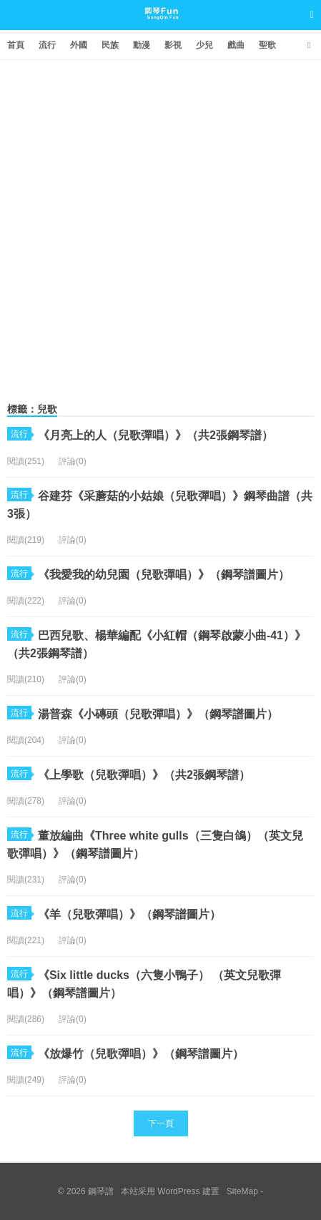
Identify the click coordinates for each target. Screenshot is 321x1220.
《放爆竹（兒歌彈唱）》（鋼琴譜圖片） (141, 1054)
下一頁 (161, 1123)
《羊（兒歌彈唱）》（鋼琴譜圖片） (129, 914)
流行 (47, 45)
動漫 (141, 45)
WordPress (178, 1191)
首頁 (15, 45)
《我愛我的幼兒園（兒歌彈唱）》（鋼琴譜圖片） (164, 575)
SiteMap (242, 1191)
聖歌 (267, 45)
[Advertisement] (160, 227)
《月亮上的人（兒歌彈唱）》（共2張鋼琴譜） (155, 435)
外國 (78, 45)
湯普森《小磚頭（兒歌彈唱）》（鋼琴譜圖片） (158, 714)
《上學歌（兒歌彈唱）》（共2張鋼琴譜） (144, 775)
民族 (110, 45)
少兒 (204, 45)
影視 (173, 45)
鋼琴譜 (160, 28)
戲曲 (236, 45)
